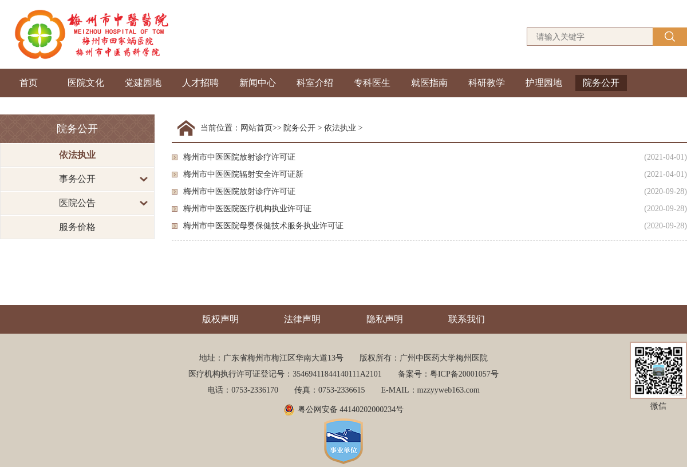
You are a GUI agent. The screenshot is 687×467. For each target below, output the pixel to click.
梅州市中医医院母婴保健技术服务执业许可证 (263, 225)
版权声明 (220, 319)
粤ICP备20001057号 (464, 374)
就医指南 (429, 83)
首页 (28, 83)
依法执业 (77, 155)
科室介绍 (315, 83)
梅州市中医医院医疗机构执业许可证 (247, 208)
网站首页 (256, 128)
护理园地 (544, 83)
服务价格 (77, 227)
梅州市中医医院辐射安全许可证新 (243, 174)
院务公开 (601, 83)
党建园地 (143, 83)
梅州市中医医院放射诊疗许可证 (239, 157)
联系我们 (466, 319)
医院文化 (86, 83)
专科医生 (372, 83)
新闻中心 (257, 83)
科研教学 (486, 83)
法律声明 (302, 319)
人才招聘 (200, 83)
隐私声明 (384, 319)
